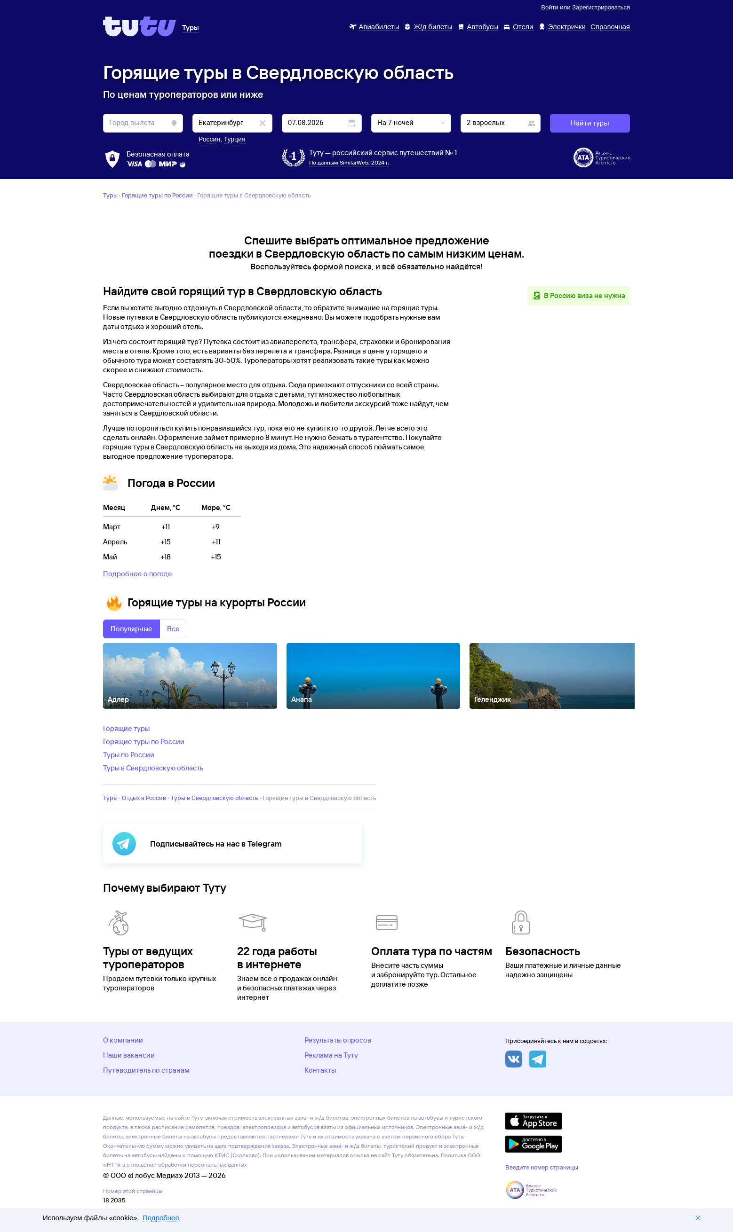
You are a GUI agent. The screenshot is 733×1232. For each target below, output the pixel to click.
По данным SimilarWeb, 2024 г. (349, 162)
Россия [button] (209, 139)
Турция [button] (235, 139)
